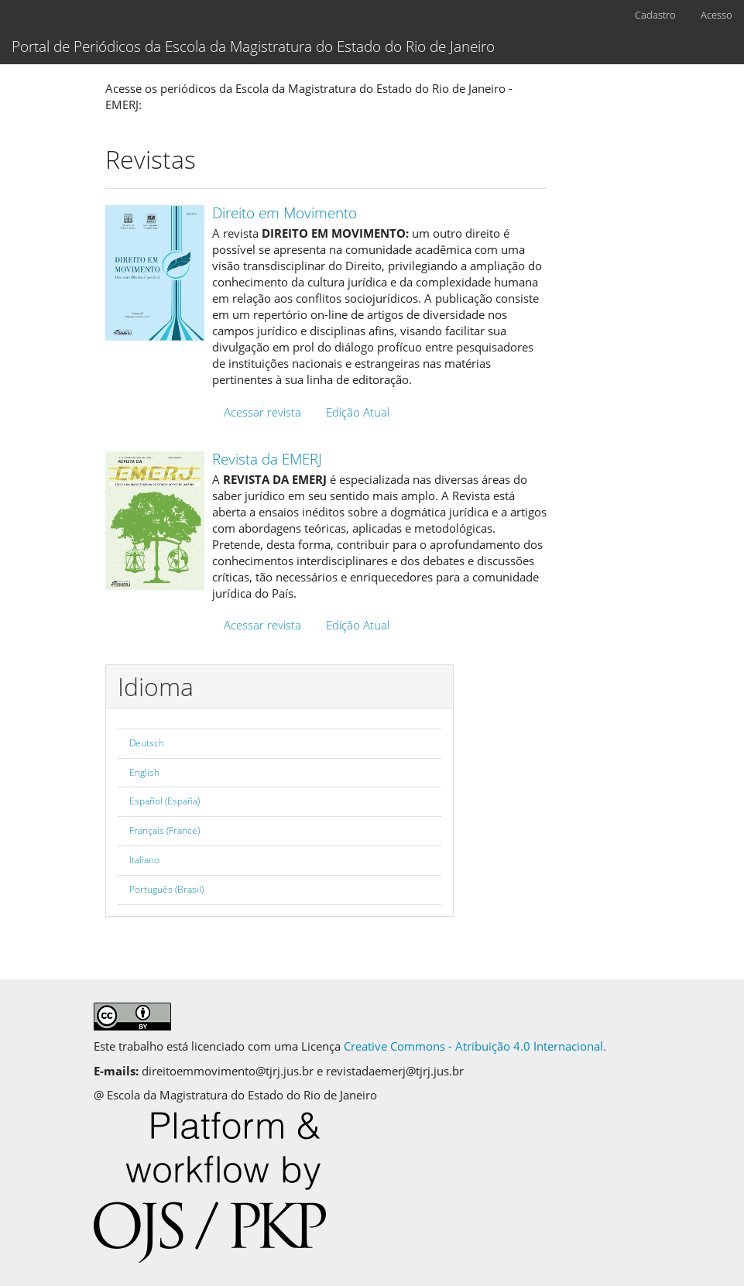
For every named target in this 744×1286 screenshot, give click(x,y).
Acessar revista (262, 412)
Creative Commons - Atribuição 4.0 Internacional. (475, 1046)
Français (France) (164, 830)
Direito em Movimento (284, 213)
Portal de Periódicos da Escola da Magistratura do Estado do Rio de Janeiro (253, 46)
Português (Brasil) (166, 889)
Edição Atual (357, 412)
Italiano (144, 859)
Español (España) (164, 801)
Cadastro (655, 15)
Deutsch (146, 742)
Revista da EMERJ (267, 459)
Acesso (716, 15)
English (144, 772)
